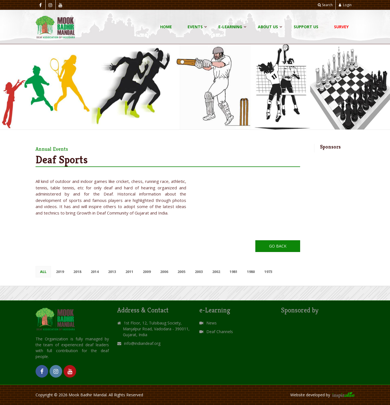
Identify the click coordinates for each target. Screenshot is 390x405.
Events (195, 26)
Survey (341, 26)
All (43, 271)
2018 (77, 271)
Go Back (277, 246)
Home (166, 26)
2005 (181, 271)
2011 (129, 271)
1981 (233, 271)
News (208, 323)
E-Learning (230, 26)
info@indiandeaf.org (142, 343)
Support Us (306, 26)
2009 (147, 271)
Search (325, 5)
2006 (164, 271)
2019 (60, 271)
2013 (112, 271)
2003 (199, 271)
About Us (268, 26)
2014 (95, 271)
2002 (216, 271)
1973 (268, 271)
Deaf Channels (216, 331)
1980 (251, 271)
